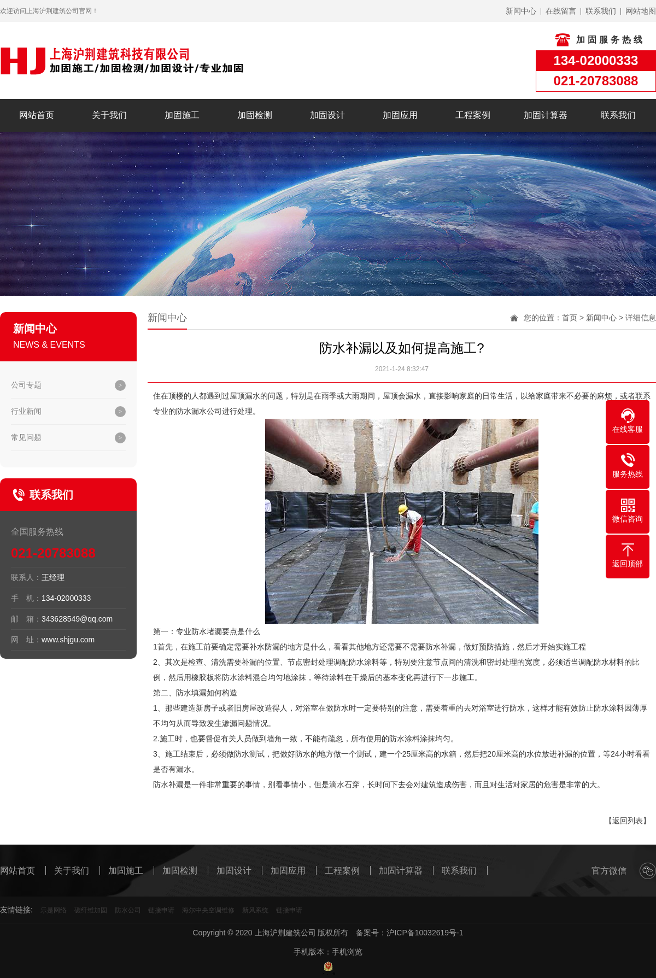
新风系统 (255, 910)
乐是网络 (53, 910)
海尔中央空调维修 (208, 910)
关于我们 (109, 115)
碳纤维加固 (90, 910)
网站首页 (36, 115)
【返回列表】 (628, 820)
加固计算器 (545, 115)
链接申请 (161, 910)
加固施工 (182, 115)
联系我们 (618, 115)
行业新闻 (26, 411)
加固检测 (254, 115)
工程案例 (472, 115)
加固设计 (327, 115)
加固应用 (400, 115)
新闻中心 (601, 317)
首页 (569, 317)
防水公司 (128, 910)
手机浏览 (347, 951)
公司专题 (26, 384)
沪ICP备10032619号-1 (424, 932)
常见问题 (26, 437)
